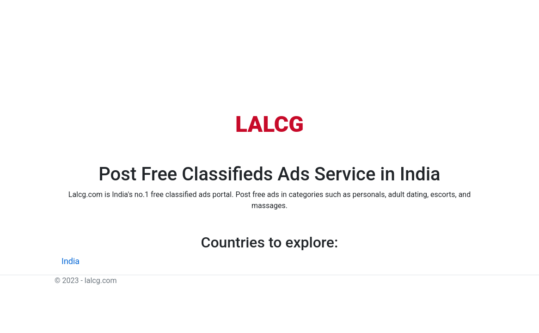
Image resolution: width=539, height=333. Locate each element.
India (70, 261)
